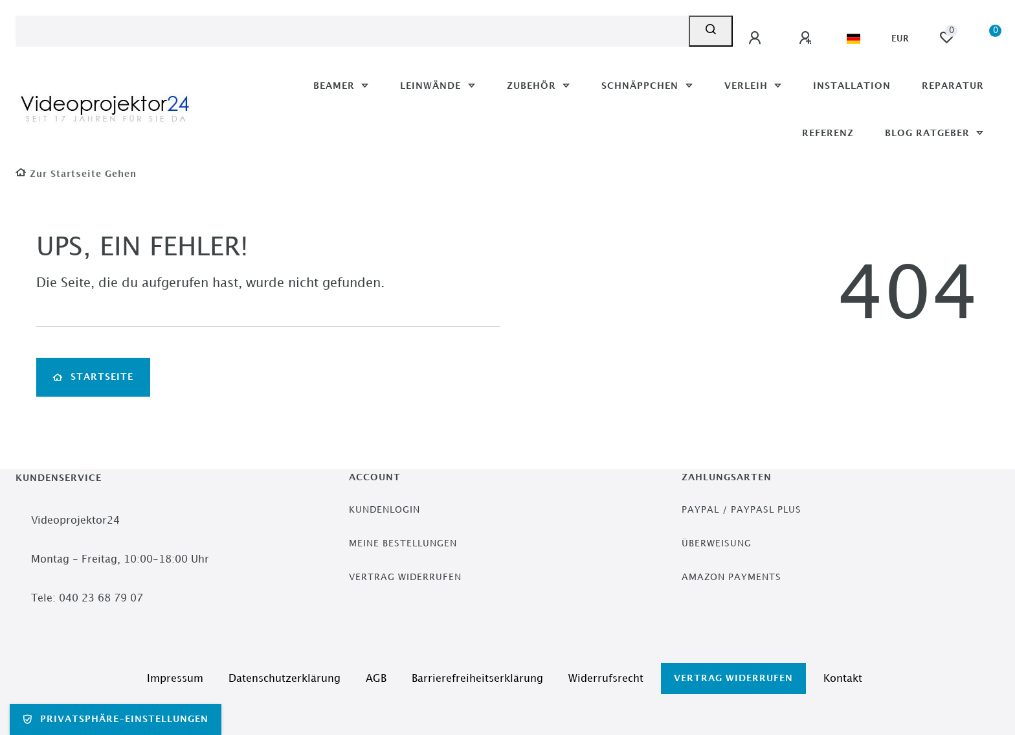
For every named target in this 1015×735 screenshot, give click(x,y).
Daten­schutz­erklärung (284, 679)
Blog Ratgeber (929, 133)
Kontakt (842, 679)
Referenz (828, 133)
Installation (852, 86)
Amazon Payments (731, 577)
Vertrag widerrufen (405, 577)
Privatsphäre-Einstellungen (115, 719)
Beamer (335, 86)
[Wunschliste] (946, 38)
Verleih (747, 86)
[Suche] (711, 31)
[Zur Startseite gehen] (76, 174)
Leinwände (432, 86)
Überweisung (717, 543)
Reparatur (953, 86)
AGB (376, 679)
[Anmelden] (757, 38)
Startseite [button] (93, 377)
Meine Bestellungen (403, 543)
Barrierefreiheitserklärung (477, 679)
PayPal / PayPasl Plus (741, 510)
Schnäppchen (641, 86)
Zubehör (533, 86)
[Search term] (352, 31)
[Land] (853, 39)
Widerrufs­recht (605, 679)
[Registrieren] (807, 38)
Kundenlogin (384, 510)
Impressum (175, 679)
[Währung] (900, 39)
